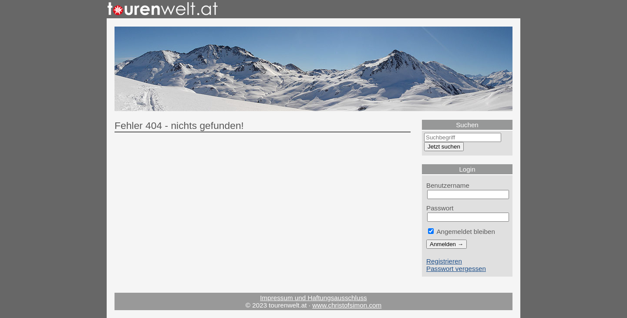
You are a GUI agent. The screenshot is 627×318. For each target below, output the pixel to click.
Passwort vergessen (456, 268)
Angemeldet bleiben (461, 231)
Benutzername (447, 185)
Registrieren (444, 261)
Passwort (440, 208)
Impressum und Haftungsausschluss (313, 297)
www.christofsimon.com (346, 305)
